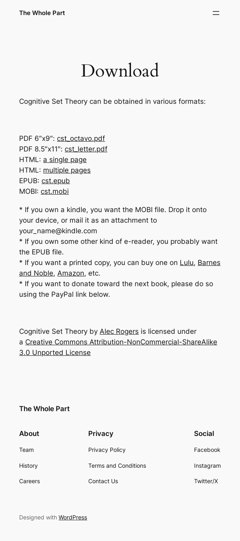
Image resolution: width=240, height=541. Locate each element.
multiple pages (67, 170)
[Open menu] (216, 13)
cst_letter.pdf (86, 149)
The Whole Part (42, 13)
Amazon (70, 273)
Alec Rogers (119, 331)
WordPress (73, 517)
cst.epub (55, 181)
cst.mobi (55, 191)
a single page (65, 160)
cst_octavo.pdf (81, 138)
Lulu (187, 262)
